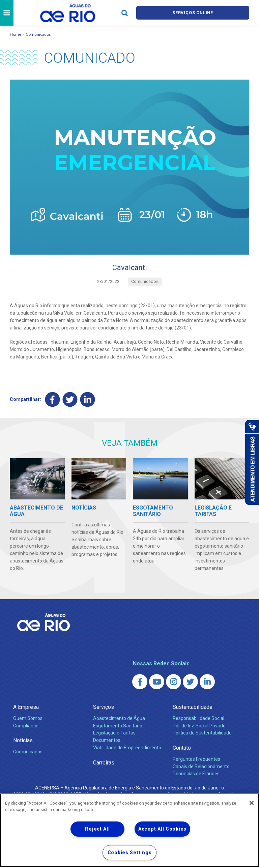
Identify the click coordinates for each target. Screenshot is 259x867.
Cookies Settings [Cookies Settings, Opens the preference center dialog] (130, 853)
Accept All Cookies (162, 829)
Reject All (97, 829)
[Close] (251, 803)
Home (15, 34)
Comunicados (38, 34)
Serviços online (193, 13)
